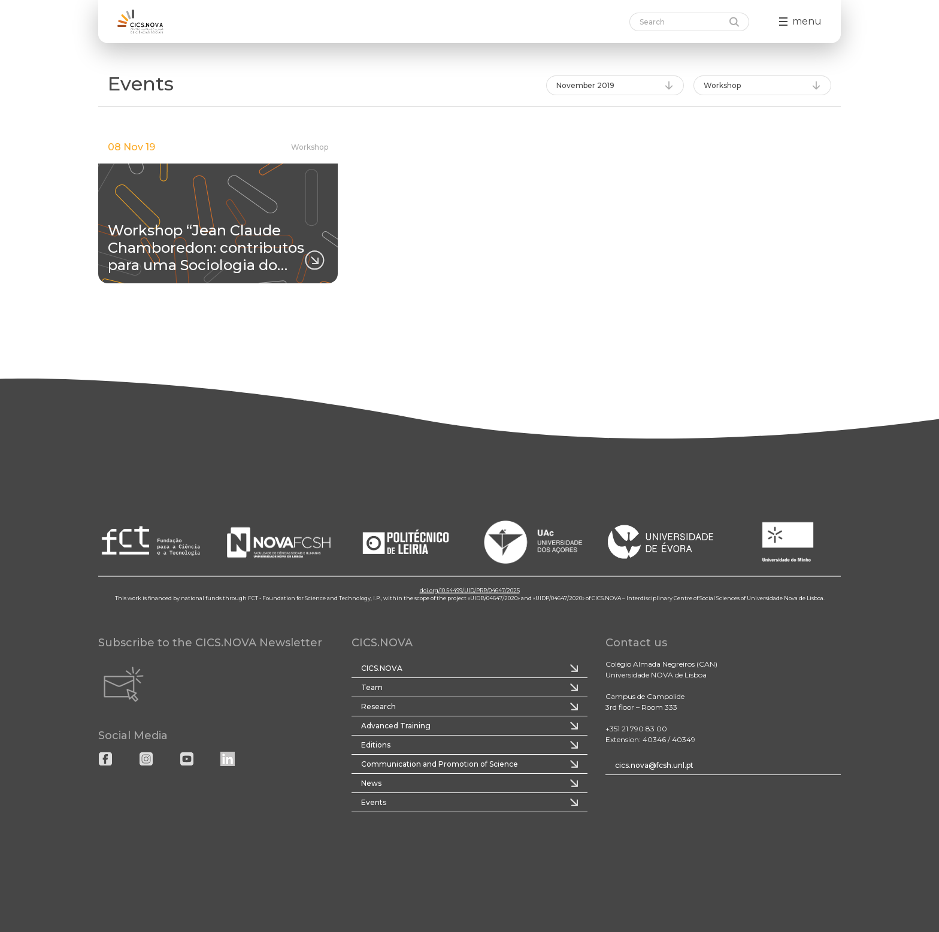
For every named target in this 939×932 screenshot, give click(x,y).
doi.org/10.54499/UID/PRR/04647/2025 (470, 589)
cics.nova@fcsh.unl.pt (654, 765)
